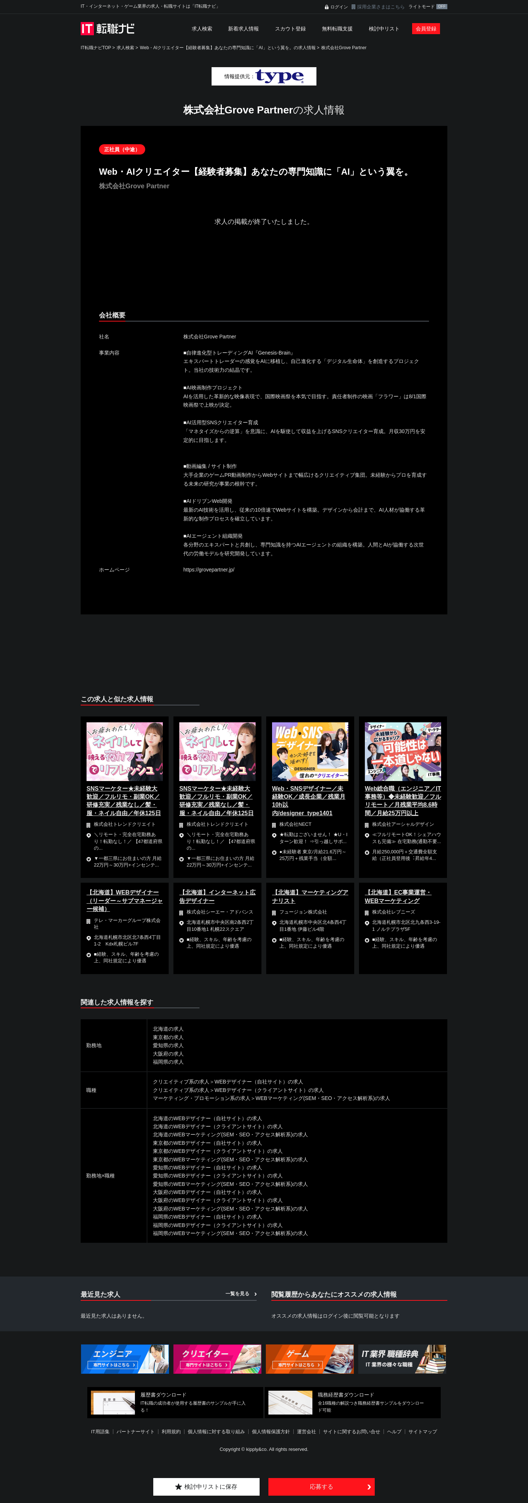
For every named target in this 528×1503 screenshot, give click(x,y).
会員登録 (426, 29)
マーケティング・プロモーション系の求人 (201, 1098)
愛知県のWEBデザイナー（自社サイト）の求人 (207, 1167)
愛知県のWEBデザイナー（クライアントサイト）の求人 (218, 1176)
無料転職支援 (337, 29)
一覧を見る (237, 1293)
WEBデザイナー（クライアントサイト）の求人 (269, 1090)
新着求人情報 (243, 29)
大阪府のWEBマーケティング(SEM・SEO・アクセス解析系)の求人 (230, 1209)
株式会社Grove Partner (343, 47)
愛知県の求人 (168, 1045)
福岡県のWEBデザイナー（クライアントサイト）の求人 (218, 1225)
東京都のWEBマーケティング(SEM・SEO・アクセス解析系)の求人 (230, 1159)
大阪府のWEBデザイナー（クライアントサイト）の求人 (218, 1200)
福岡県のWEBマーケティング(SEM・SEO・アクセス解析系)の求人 (230, 1233)
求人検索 (202, 29)
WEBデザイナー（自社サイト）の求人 (258, 1082)
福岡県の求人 (168, 1062)
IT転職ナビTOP (96, 47)
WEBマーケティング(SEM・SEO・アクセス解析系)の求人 (323, 1098)
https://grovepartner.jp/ (208, 570)
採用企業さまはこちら (381, 7)
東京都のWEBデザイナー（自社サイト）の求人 (207, 1143)
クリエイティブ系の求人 (181, 1082)
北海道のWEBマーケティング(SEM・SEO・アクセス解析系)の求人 (230, 1134)
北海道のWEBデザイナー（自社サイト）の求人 (207, 1118)
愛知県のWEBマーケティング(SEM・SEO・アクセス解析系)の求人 (230, 1184)
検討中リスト (384, 29)
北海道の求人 (168, 1029)
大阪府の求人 (168, 1054)
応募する (321, 1487)
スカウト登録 (290, 29)
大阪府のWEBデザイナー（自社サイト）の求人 (207, 1192)
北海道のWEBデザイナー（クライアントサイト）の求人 (218, 1126)
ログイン (339, 7)
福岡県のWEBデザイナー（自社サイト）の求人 (207, 1217)
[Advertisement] (264, 275)
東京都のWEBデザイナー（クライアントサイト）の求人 (218, 1151)
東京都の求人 (168, 1037)
